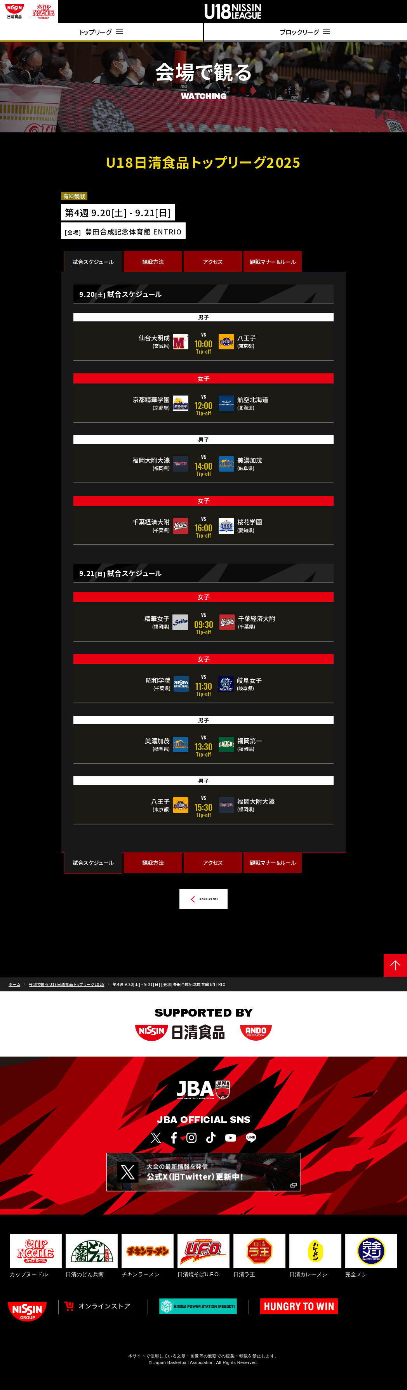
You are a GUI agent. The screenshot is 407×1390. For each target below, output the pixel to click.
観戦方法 (153, 262)
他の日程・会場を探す (185, 899)
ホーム (14, 988)
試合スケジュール (93, 262)
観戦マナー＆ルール (273, 262)
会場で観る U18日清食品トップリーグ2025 (66, 988)
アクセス (213, 262)
